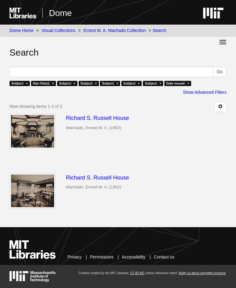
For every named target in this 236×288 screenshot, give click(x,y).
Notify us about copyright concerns (202, 273)
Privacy (75, 256)
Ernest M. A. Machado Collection (115, 30)
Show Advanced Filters (204, 92)
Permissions (101, 256)
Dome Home (22, 30)
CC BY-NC (137, 273)
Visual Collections (58, 30)
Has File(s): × (43, 83)
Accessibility (133, 256)
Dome (60, 13)
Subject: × (19, 83)
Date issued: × (177, 83)
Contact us (164, 256)
